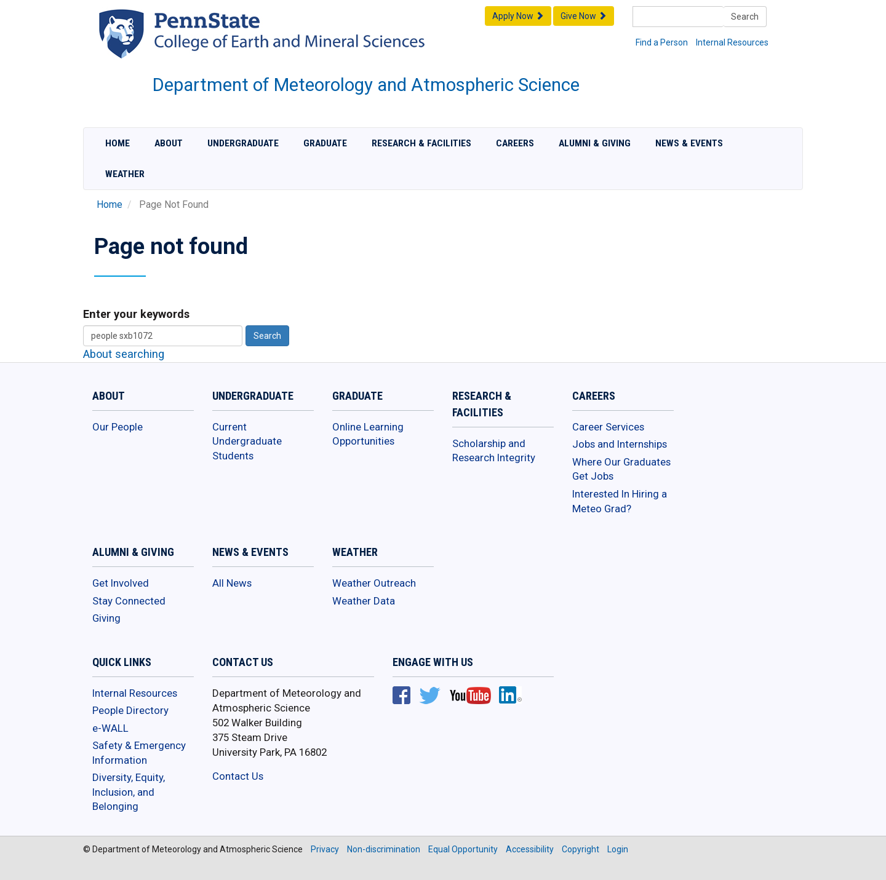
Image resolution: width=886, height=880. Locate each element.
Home (117, 143)
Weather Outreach (374, 583)
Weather (125, 174)
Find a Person (662, 42)
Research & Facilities (421, 143)
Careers (515, 143)
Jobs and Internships (619, 444)
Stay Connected (129, 601)
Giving (106, 618)
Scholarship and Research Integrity (493, 450)
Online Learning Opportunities (368, 434)
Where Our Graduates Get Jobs (621, 469)
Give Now (584, 16)
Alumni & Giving (595, 143)
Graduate (325, 143)
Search (745, 17)
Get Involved (120, 583)
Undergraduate (243, 143)
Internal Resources (732, 42)
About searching (123, 353)
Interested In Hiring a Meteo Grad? (619, 501)
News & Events (689, 143)
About (168, 143)
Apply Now (518, 16)
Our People (117, 427)
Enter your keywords (136, 313)
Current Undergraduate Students (247, 441)
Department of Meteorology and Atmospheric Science (366, 84)
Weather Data (363, 601)
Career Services (608, 427)
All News (232, 583)
